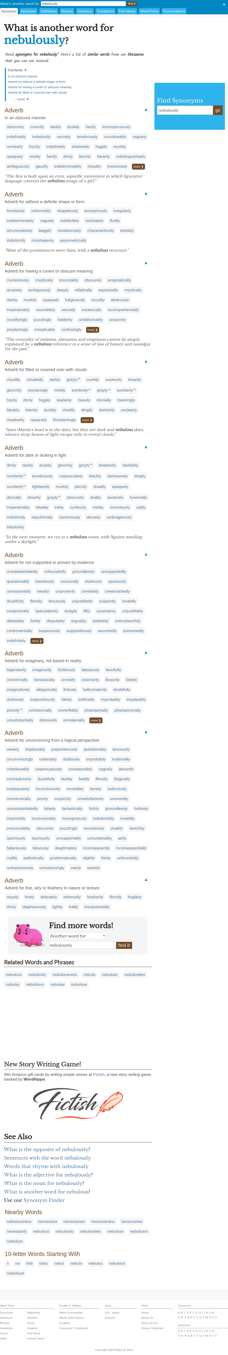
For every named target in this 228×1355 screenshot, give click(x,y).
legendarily (16, 670)
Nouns (4, 1333)
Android (110, 1317)
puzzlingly (42, 319)
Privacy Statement (152, 1328)
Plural (30, 1323)
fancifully (113, 670)
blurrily (85, 156)
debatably (15, 621)
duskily (73, 127)
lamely (95, 789)
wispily (13, 897)
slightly (89, 858)
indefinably (16, 137)
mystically (133, 290)
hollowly (141, 808)
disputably (56, 621)
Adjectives (33, 1312)
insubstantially (97, 907)
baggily (45, 230)
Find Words (127, 11)
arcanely (14, 290)
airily (122, 838)
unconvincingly (20, 759)
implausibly (35, 749)
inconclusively (48, 789)
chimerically (17, 680)
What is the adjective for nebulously (47, 1175)
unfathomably (91, 319)
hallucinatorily (95, 689)
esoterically (92, 310)
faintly (52, 156)
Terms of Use (149, 1323)
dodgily (70, 611)
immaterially (74, 720)
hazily (91, 127)
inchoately (94, 220)
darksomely (117, 476)
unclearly (15, 146)
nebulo (76, 1263)
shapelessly (67, 211)
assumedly (107, 631)
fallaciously (16, 848)
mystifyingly (17, 319)
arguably (78, 621)
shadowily (80, 146)
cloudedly (34, 379)
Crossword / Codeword (73, 1328)
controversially (19, 631)
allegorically (46, 689)
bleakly (13, 410)
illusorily (112, 680)
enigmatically (119, 280)
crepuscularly (71, 476)
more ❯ (138, 166)
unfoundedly (55, 571)
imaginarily (41, 670)
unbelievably (18, 769)
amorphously (95, 211)
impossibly (16, 818)
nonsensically (19, 798)
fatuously (41, 848)
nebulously (81, 944)
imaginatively (18, 689)
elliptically (83, 290)
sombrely (80, 390)
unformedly (41, 211)
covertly (37, 127)
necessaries (131, 1221)
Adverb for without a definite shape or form (36, 81)
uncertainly (106, 611)
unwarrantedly (117, 591)
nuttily (12, 858)
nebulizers (35, 984)
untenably (48, 759)
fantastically (44, 680)
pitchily (81, 486)
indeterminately (67, 166)
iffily (86, 611)
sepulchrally (42, 517)
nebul (59, 1263)
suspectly (107, 601)
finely (29, 897)
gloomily (14, 390)
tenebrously (87, 137)
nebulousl (15, 1273)
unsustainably (99, 838)
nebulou (96, 1263)
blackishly (15, 527)
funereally (138, 497)
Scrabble (64, 1323)
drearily (134, 379)
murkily (119, 146)
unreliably (89, 591)
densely (93, 517)
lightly (57, 907)
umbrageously (119, 517)
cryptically (44, 280)
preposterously (64, 749)
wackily (93, 868)
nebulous (14, 974)
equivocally (108, 290)
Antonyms (28, 11)
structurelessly (19, 230)
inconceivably (44, 818)
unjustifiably (132, 611)
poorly (42, 798)
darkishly (107, 410)
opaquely (15, 156)
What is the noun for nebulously (43, 1183)
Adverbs (32, 1317)
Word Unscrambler (71, 1312)
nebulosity (37, 974)
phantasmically (127, 710)
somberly (125, 390)
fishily (35, 621)
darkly (55, 127)
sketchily (136, 828)
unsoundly (69, 581)
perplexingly (17, 329)
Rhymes (67, 11)
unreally (68, 680)
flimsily (36, 601)
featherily (95, 897)
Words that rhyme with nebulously (46, 1166)
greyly (72, 379)
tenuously (57, 601)
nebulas (13, 984)
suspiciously (49, 631)
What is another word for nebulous (46, 1192)
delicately (48, 897)
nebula (89, 974)
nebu (43, 1263)
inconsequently (96, 848)
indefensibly (103, 818)
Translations (105, 11)
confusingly (71, 329)
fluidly (115, 220)
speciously (16, 838)
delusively (48, 720)
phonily (13, 710)
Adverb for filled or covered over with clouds (37, 92)
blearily (103, 156)
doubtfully (15, 601)
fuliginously (75, 300)
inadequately (18, 789)
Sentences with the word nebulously (47, 1158)
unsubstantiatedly (22, 571)
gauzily (41, 166)
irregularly (122, 211)
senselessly (94, 828)
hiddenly (65, 319)
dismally (104, 400)
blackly (32, 410)
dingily (87, 410)
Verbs (3, 1338)
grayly (102, 390)
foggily (101, 146)
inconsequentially (131, 848)
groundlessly (83, 571)
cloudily (94, 166)
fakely (66, 699)
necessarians (103, 1221)
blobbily (127, 230)
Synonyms (8, 11)
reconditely (45, 310)
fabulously (90, 670)
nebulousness (64, 974)
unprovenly (65, 591)
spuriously (117, 581)
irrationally (121, 759)
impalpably (136, 699)
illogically (122, 779)
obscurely (15, 127)
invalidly (129, 601)
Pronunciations (174, 11)
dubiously (93, 581)
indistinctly (41, 137)
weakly (43, 591)
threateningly (64, 420)
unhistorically (40, 710)
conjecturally (18, 611)
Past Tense (33, 1333)
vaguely (139, 137)
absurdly (126, 769)
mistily (34, 156)
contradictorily (19, 779)
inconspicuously (116, 127)
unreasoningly (51, 868)
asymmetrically (73, 240)
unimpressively (20, 868)
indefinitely (56, 146)
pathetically (33, 858)
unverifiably (68, 710)
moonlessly (120, 507)
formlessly (16, 211)
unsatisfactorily (90, 798)
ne (17, 1263)
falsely (131, 680)
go (217, 110)
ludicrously (117, 789)
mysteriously (18, 280)
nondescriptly (69, 230)
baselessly (44, 581)
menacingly (38, 390)
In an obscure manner (22, 76)
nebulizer (110, 974)
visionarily (90, 680)
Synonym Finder (44, 1200)
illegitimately (66, 848)
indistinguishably (130, 156)
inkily (59, 507)
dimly (68, 156)
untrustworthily (128, 621)
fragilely (135, 897)
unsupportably (68, 838)
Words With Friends (71, 1317)
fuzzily (34, 146)
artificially (86, 699)
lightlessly (41, 486)
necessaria (47, 1221)
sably (141, 507)
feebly (84, 779)
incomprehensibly (123, 310)
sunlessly (113, 379)
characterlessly (100, 230)
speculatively (46, 611)
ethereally (72, 897)
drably (95, 497)
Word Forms (149, 11)
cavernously (69, 517)
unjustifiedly (82, 601)
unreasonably (19, 591)
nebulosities (134, 974)
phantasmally (96, 710)
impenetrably (18, 310)
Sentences (85, 11)
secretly (64, 137)
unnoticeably (115, 137)
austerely (115, 497)
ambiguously (18, 166)
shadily (69, 410)
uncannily (117, 319)
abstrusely (120, 300)
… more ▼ (20, 99)
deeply (63, 290)
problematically (63, 858)
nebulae (58, 984)
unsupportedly (113, 571)
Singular (32, 1328)
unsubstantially (20, 720)
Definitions (49, 11)
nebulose (79, 984)
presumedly (133, 631)
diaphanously (34, 907)
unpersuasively (48, 769)
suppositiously (79, 631)
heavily (84, 400)
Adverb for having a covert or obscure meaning (39, 87)
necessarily (17, 1231)
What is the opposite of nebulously (46, 1149)
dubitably (101, 621)
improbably (110, 699)
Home (145, 1312)
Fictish (99, 1074)
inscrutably (68, 280)
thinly (106, 858)
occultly (98, 300)
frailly (73, 907)
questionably (18, 581)
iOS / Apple (112, 1312)
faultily (66, 779)
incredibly (75, 789)
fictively (70, 689)
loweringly (126, 400)
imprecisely (117, 166)
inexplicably (44, 329)
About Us (147, 1317)
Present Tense (35, 1338)
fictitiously (66, 670)
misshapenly (42, 240)
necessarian (74, 1221)
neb (29, 1263)
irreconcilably (18, 828)
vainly (76, 868)
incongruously (74, 818)
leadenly (64, 400)
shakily (116, 828)
